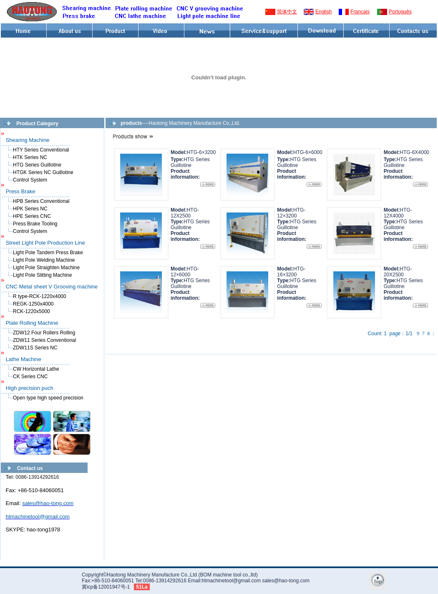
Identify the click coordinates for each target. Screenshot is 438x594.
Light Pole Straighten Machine (46, 267)
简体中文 (287, 12)
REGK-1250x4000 (33, 304)
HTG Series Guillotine (37, 165)
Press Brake (20, 191)
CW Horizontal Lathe (36, 369)
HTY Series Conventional (41, 150)
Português (400, 12)
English (323, 12)
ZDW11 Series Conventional (44, 340)
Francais (360, 12)
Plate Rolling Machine (32, 323)
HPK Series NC (30, 209)
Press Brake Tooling (35, 224)
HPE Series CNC (32, 216)
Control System (30, 180)
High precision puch (29, 388)
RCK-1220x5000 (31, 311)
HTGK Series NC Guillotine (43, 172)
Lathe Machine (23, 359)
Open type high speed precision (48, 398)
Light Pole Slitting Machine (42, 275)
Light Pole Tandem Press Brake (48, 252)
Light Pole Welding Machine (44, 260)
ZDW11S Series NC (35, 348)
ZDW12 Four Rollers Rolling (44, 333)
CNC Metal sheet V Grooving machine (52, 286)
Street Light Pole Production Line (45, 243)
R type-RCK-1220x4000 (39, 296)
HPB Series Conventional (41, 201)
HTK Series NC (30, 157)
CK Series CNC (30, 376)
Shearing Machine (28, 140)
